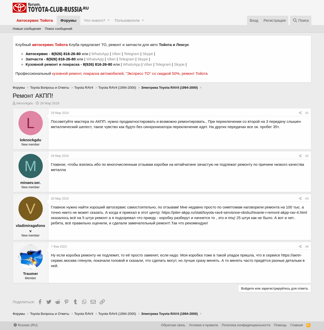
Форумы (68, 20)
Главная (296, 325)
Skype (148, 54)
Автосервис (37, 54)
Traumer (30, 273)
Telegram (132, 54)
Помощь (280, 325)
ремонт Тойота (195, 73)
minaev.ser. (30, 182)
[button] (108, 20)
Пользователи (127, 20)
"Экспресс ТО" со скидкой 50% (152, 73)
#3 (307, 198)
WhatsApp (100, 54)
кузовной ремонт (66, 73)
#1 (307, 113)
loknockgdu (24, 103)
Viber (116, 54)
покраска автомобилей (103, 73)
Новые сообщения (27, 29)
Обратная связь (173, 325)
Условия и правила (203, 325)
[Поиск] (300, 20)
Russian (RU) (26, 325)
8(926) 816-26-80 (66, 54)
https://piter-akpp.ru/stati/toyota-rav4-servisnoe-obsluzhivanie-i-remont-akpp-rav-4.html (234, 212)
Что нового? (94, 20)
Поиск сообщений (58, 29)
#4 (307, 246)
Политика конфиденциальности (246, 325)
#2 (307, 156)
